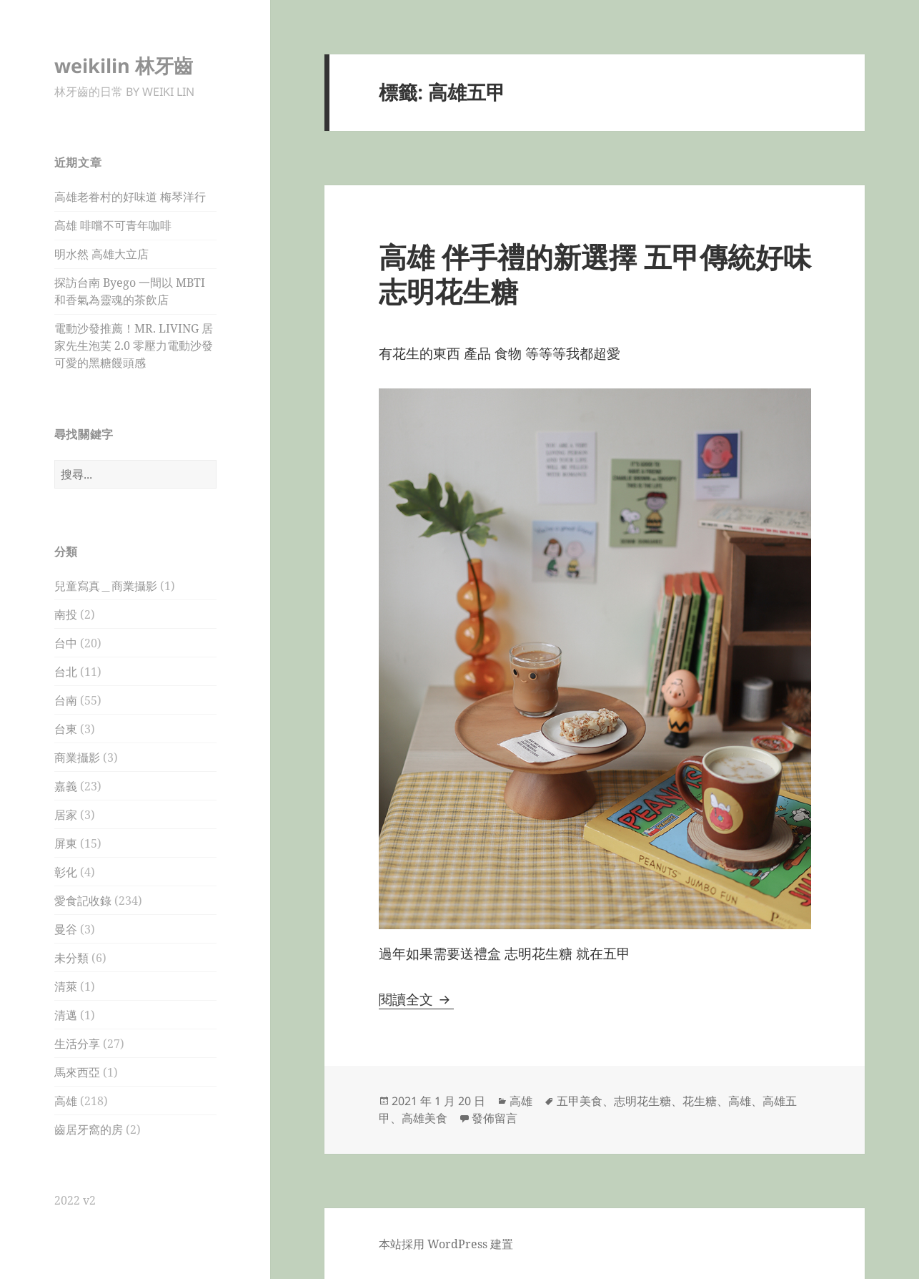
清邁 (65, 1015)
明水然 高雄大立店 (101, 254)
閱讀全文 (416, 999)
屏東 (65, 843)
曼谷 (65, 929)
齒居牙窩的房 (88, 1129)
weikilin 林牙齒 (123, 65)
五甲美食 (579, 1101)
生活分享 (77, 1044)
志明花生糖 (642, 1101)
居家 (65, 815)
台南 (65, 700)
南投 (65, 614)
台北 (65, 672)
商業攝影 (77, 757)
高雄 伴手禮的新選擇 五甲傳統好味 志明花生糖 (595, 273)
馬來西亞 (77, 1072)
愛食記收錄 (82, 900)
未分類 (71, 958)
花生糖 (699, 1101)
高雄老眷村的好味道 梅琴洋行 (130, 197)
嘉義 (65, 786)
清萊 (65, 986)
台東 (65, 729)
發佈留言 (494, 1118)
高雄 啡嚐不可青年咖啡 (113, 225)
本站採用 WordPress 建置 (446, 1244)
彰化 (65, 872)
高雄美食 (424, 1118)
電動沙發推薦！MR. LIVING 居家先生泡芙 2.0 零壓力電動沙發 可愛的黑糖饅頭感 (133, 345)
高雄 (65, 1101)
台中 (65, 643)
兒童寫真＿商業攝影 (105, 586)
